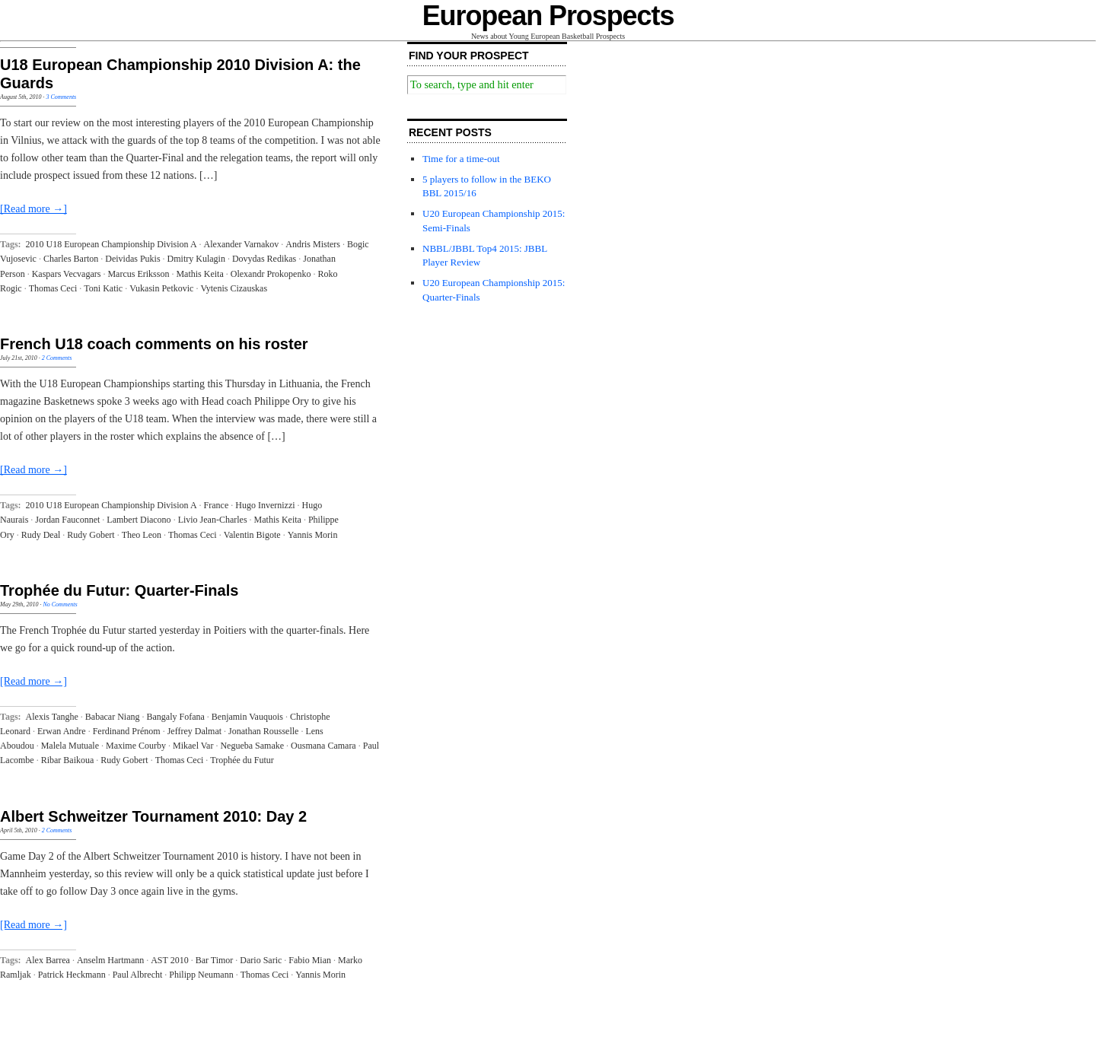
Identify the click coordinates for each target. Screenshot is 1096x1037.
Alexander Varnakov (241, 244)
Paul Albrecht (138, 974)
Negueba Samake (252, 745)
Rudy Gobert (90, 535)
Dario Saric (261, 960)
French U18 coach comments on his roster (154, 344)
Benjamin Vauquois (247, 716)
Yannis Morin (313, 535)
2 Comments (57, 358)
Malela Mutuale (70, 745)
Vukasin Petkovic (161, 288)
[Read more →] (33, 209)
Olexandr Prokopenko (271, 274)
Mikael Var (193, 745)
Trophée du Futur (242, 760)
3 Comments (61, 97)
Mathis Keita (199, 274)
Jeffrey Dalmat (194, 731)
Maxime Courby (136, 745)
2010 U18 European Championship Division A (111, 244)
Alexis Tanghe (52, 716)
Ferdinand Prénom (127, 731)
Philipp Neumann (201, 974)
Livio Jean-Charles (212, 519)
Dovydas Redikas (264, 258)
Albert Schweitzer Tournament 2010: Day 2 (153, 816)
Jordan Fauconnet (67, 519)
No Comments (60, 604)
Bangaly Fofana (175, 716)
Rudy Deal (41, 535)
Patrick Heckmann (72, 974)
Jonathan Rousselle (263, 731)
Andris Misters (312, 244)
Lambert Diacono (138, 519)
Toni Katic (103, 288)
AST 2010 (169, 960)
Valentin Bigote (252, 535)
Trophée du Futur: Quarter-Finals (119, 590)
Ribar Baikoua (67, 760)
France (216, 505)
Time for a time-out (461, 158)
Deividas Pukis (132, 258)
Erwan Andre (61, 731)
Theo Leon (141, 535)
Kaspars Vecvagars (66, 274)
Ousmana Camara (323, 745)
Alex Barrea (48, 960)
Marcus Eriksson (138, 274)
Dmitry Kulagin (196, 258)
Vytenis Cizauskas (233, 288)
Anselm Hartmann (110, 960)
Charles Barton (70, 258)
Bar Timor (215, 960)
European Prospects (548, 15)
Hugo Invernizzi (265, 505)
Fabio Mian (309, 960)
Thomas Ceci (53, 288)
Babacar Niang (112, 716)
